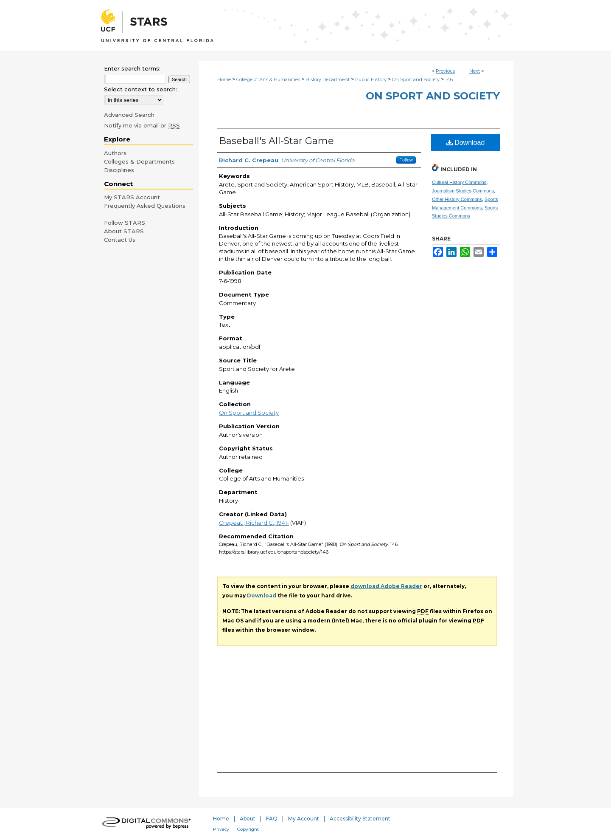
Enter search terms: (132, 68)
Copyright (248, 829)
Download (465, 142)
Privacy (221, 829)
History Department (328, 79)
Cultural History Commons (459, 182)
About (247, 818)
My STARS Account (132, 197)
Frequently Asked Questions (144, 205)
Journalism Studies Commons (463, 190)
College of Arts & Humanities (268, 79)
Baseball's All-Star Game (276, 141)
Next (474, 71)
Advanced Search (129, 114)
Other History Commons (457, 199)
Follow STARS (124, 222)
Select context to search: (140, 89)
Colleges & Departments (139, 161)
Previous (445, 71)
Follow (406, 159)
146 (449, 79)
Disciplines (119, 170)
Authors (115, 153)
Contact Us (119, 239)
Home (224, 79)
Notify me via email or (142, 125)
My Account (303, 818)
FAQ (271, 818)
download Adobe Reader (386, 586)
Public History (371, 79)
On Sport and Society (416, 79)
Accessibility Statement (360, 818)
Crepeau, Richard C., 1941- (254, 522)
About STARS (124, 231)
